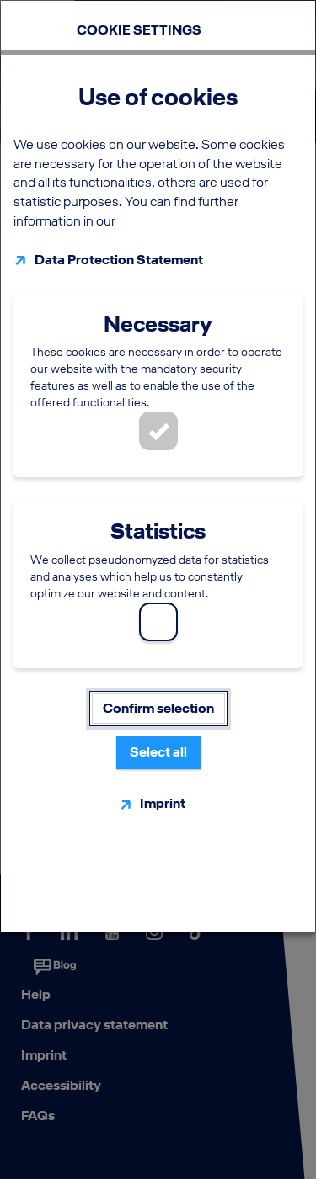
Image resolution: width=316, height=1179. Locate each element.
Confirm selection (158, 708)
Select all (158, 752)
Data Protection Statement (119, 259)
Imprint (162, 803)
